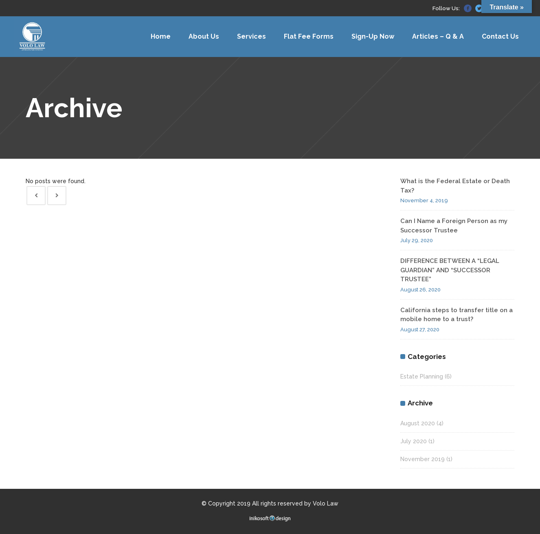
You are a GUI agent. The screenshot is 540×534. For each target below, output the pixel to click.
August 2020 (417, 423)
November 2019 (422, 459)
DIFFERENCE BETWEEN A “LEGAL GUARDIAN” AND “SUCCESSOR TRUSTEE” (449, 270)
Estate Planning (421, 376)
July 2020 (413, 441)
